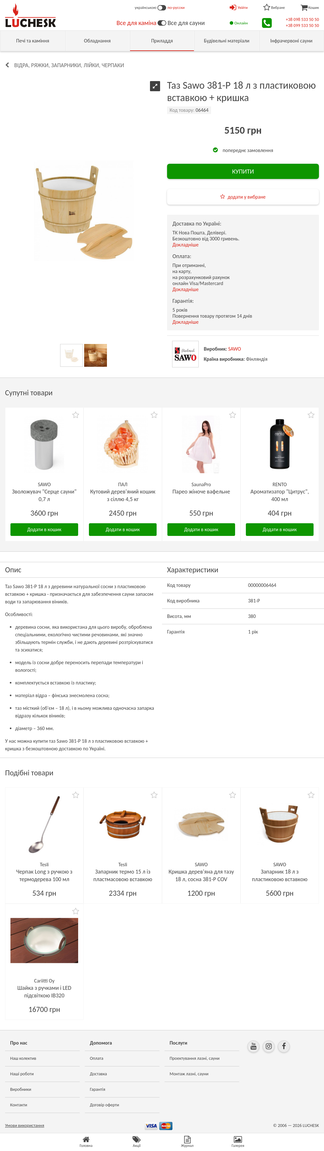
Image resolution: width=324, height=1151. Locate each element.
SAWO (234, 349)
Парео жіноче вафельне (201, 491)
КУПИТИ (243, 171)
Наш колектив (23, 1058)
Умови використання (24, 1125)
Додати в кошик (44, 529)
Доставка (98, 1074)
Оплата (96, 1058)
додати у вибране (246, 197)
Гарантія (97, 1089)
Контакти (18, 1105)
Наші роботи (22, 1074)
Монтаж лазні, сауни (189, 1074)
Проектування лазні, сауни (195, 1058)
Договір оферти (104, 1105)
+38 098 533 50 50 (302, 19)
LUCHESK (311, 1125)
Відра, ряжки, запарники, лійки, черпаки (69, 65)
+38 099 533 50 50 (302, 25)
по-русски (175, 7)
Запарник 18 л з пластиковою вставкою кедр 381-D (279, 879)
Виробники (20, 1089)
